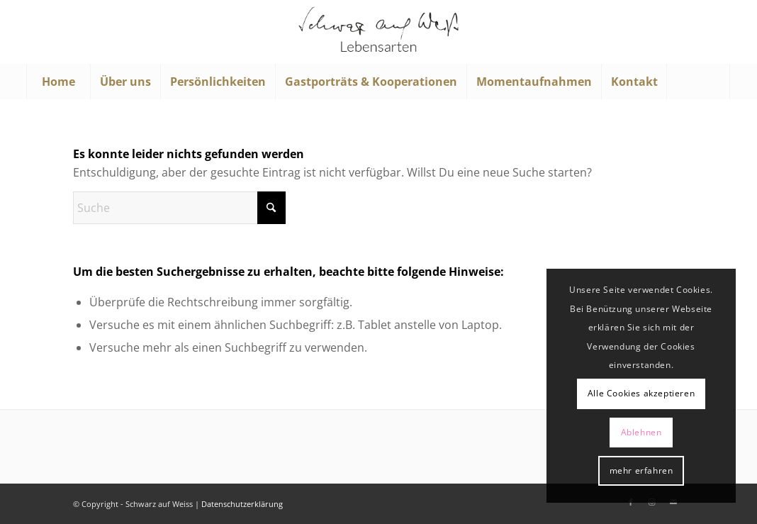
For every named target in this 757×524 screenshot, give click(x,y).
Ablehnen (641, 432)
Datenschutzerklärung (242, 503)
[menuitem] (58, 81)
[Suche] (698, 81)
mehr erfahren (641, 470)
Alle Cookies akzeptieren (641, 393)
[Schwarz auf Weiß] (378, 32)
